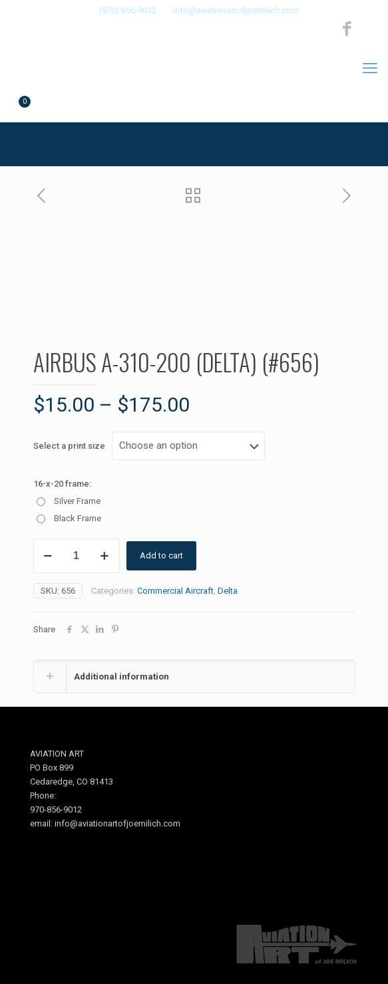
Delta (228, 591)
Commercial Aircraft (175, 591)
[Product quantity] (76, 556)
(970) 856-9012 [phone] (127, 10)
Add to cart (161, 555)
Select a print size (69, 446)
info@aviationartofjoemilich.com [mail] (236, 10)
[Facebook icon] (347, 29)
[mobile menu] (370, 68)
